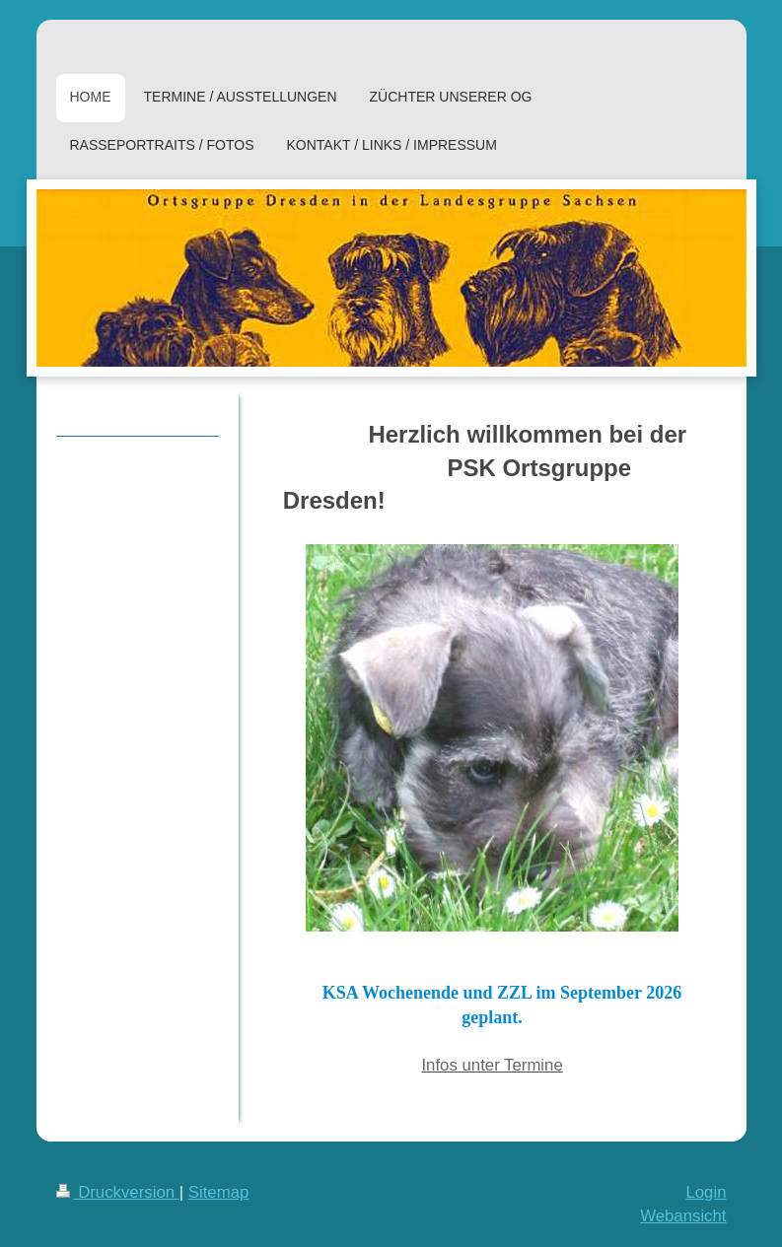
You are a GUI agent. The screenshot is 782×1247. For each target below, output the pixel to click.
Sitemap (218, 1192)
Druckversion (117, 1192)
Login (705, 1192)
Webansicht (683, 1216)
